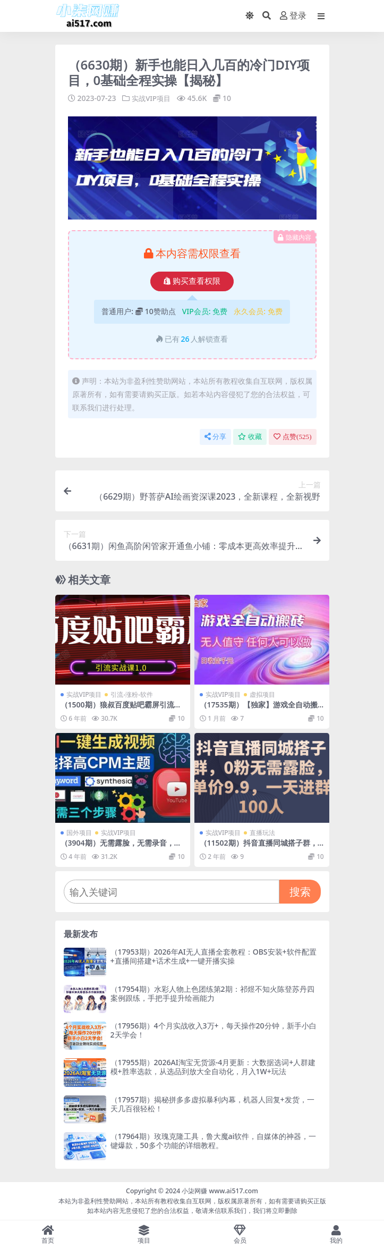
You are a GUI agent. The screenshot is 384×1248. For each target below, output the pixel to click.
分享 (215, 437)
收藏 (250, 437)
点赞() (292, 437)
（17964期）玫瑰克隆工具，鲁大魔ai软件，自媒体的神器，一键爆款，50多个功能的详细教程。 (213, 1140)
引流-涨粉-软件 (131, 694)
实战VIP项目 (152, 98)
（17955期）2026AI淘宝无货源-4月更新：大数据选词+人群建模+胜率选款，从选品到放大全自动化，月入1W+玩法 (213, 1066)
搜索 (300, 891)
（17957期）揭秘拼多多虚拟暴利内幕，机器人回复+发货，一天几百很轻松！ (212, 1103)
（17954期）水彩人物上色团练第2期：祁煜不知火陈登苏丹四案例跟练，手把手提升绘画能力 (212, 992)
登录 (293, 15)
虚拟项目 (262, 694)
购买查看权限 (192, 281)
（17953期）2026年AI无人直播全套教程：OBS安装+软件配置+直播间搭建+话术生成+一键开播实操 (213, 956)
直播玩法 (262, 832)
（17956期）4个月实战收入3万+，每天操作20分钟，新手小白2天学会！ (213, 1029)
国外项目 (79, 832)
